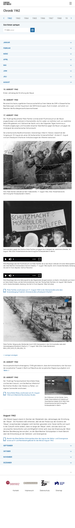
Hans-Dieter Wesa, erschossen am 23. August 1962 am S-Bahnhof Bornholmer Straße (23, 394)
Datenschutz (45, 491)
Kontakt (16, 491)
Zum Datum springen (11, 25)
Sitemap (59, 491)
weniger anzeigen (11, 355)
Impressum (29, 491)
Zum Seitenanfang (71, 472)
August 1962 (9, 415)
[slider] (21, 275)
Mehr (6, 370)
